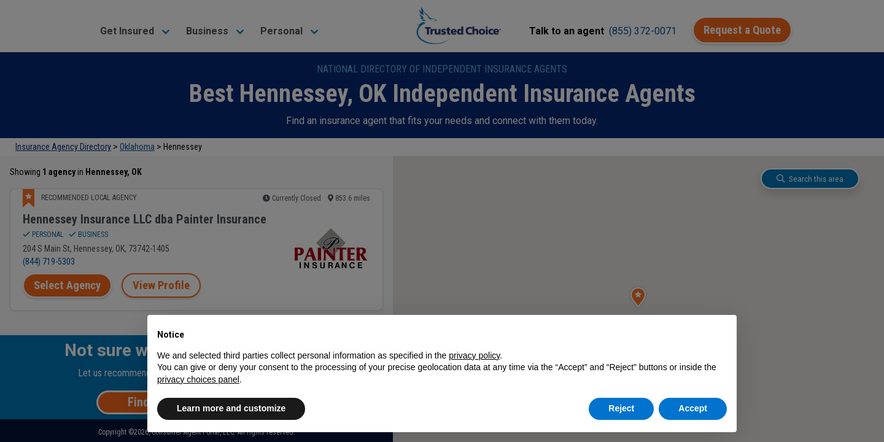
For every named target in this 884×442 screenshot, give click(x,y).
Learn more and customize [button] (231, 408)
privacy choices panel (198, 379)
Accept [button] (692, 408)
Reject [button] (621, 408)
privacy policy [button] (474, 355)
